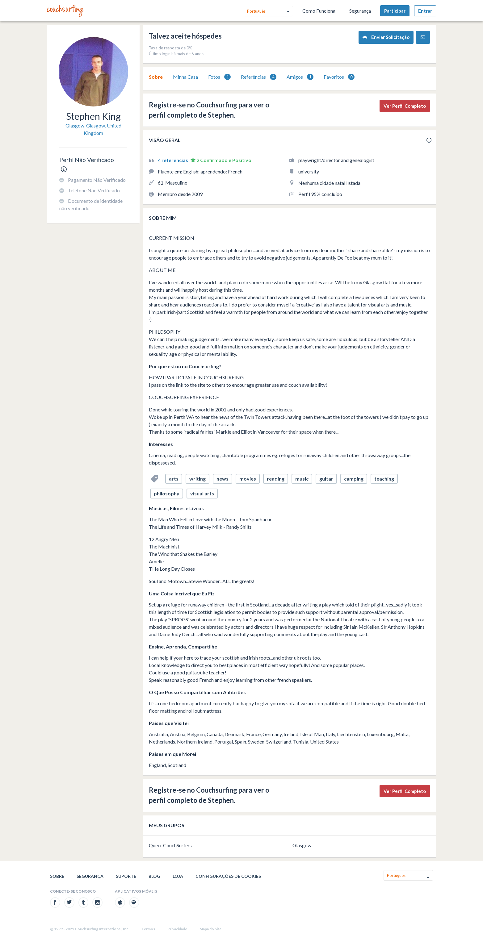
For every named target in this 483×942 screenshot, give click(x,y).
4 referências (173, 160)
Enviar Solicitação (386, 37)
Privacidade (177, 929)
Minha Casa (185, 77)
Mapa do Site (210, 929)
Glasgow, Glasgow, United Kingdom (93, 129)
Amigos (300, 77)
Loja (178, 876)
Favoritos (339, 77)
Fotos (219, 77)
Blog (154, 876)
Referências (258, 77)
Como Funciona (318, 11)
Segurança (360, 11)
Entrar (425, 11)
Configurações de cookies (228, 876)
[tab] (156, 77)
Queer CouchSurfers (170, 845)
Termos (148, 929)
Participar (394, 11)
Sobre (156, 77)
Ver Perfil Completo (405, 106)
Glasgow (301, 845)
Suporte (126, 876)
